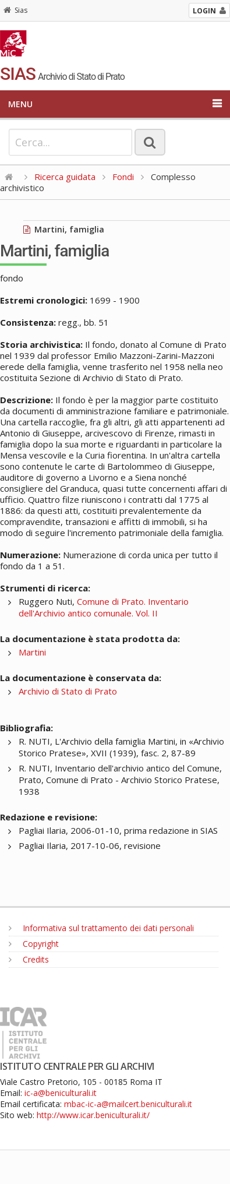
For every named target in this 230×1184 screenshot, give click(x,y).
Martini (32, 652)
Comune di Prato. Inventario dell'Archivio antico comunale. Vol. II (104, 607)
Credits (29, 959)
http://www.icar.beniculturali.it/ (93, 1114)
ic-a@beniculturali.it (60, 1092)
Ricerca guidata (64, 176)
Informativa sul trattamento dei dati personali (101, 927)
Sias (15, 10)
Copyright (34, 943)
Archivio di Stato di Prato (68, 691)
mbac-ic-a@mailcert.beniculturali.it (128, 1103)
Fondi (123, 176)
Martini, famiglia (63, 229)
